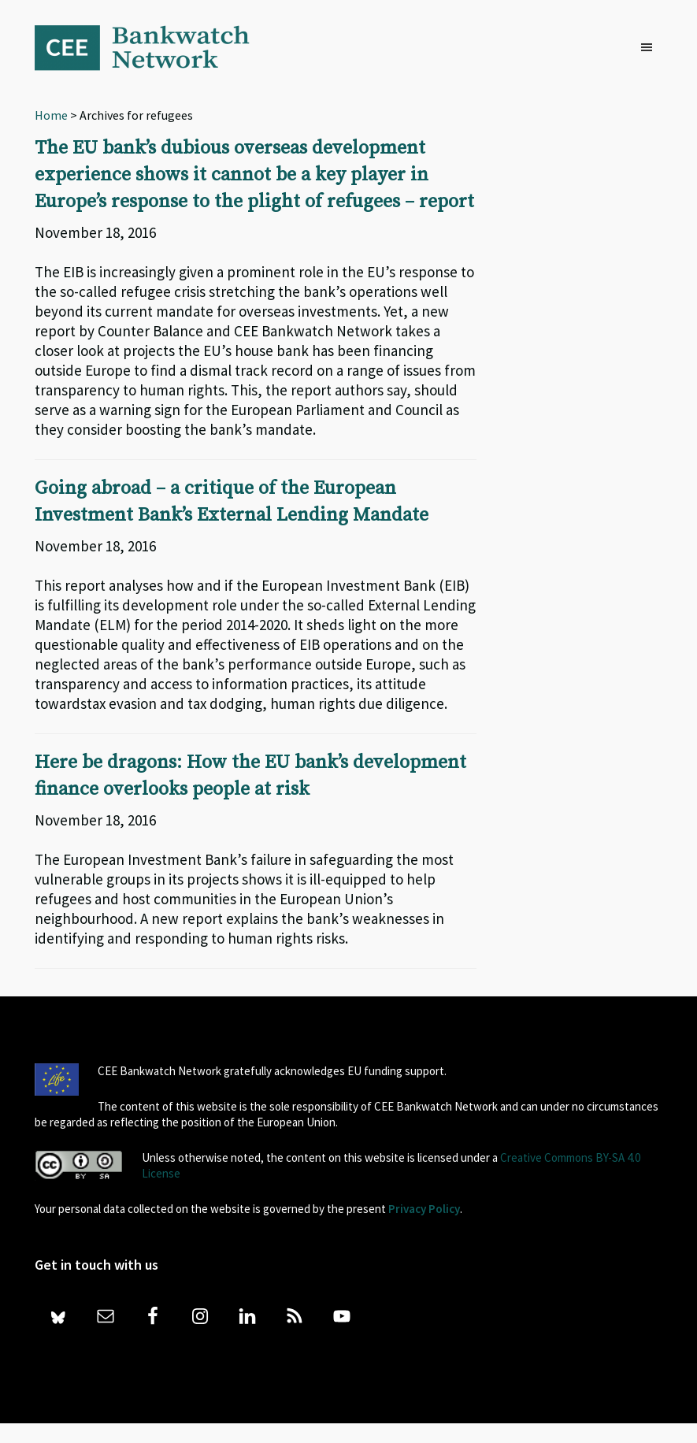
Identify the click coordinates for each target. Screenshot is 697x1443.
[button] (650, 48)
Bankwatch (153, 47)
